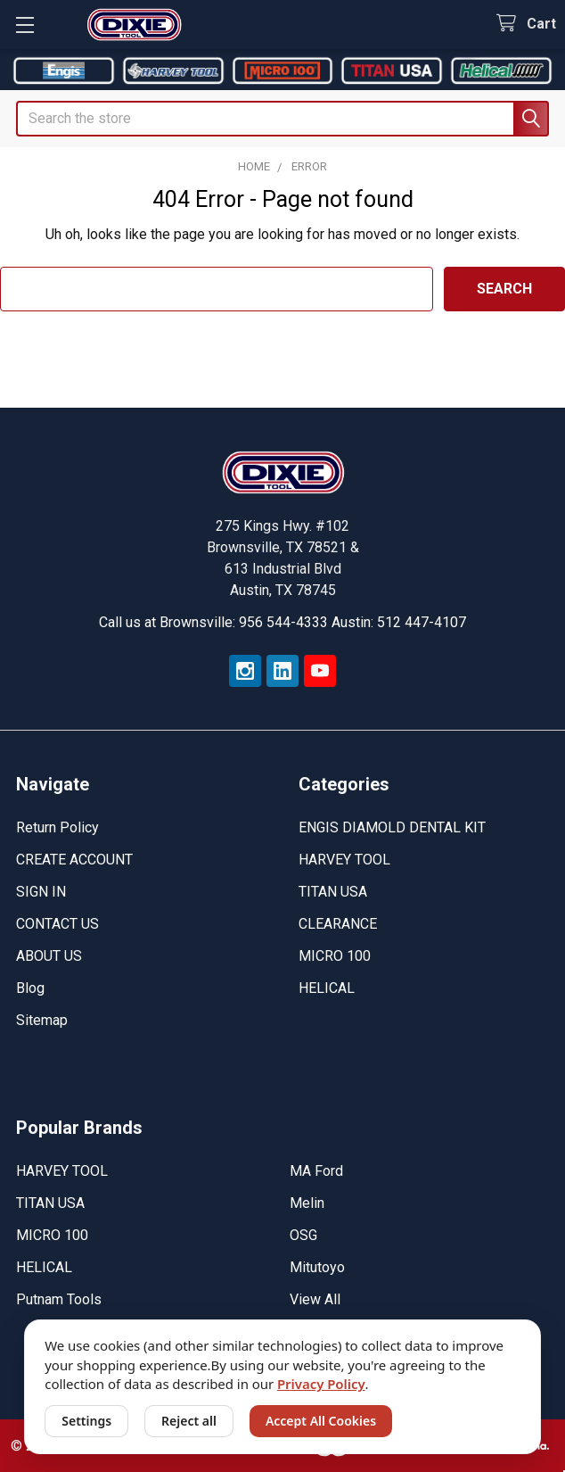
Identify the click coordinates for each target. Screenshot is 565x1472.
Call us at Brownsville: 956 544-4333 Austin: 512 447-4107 (282, 622)
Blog (30, 988)
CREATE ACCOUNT (74, 859)
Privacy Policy (321, 1384)
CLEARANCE (338, 923)
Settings (86, 1420)
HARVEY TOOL (344, 859)
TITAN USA (333, 891)
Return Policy (57, 827)
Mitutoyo (317, 1267)
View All (315, 1299)
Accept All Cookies (321, 1420)
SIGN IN (41, 891)
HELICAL (327, 988)
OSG (303, 1235)
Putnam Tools (59, 1299)
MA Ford (316, 1170)
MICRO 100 (335, 955)
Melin (307, 1203)
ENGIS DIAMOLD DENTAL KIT (392, 827)
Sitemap (42, 1020)
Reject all (189, 1420)
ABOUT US (49, 955)
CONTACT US (57, 923)
